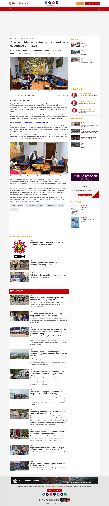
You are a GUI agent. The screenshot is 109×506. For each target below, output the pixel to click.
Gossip (54, 8)
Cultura (59, 8)
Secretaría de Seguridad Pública (34, 205)
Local (14, 8)
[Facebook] (46, 2)
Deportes (79, 8)
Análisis (42, 8)
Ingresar (80, 3)
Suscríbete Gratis (85, 195)
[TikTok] (57, 2)
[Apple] (61, 494)
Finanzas (36, 8)
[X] (49, 2)
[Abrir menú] (10, 9)
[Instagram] (53, 2)
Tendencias (66, 8)
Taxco (13, 205)
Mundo (31, 8)
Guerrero (14, 209)
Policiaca (20, 8)
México (26, 8)
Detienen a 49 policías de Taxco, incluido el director (33, 122)
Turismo (73, 8)
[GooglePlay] (65, 494)
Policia (61, 205)
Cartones (48, 8)
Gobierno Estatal (51, 205)
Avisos (85, 8)
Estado (20, 205)
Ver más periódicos (92, 3)
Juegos (90, 8)
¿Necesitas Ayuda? (54, 490)
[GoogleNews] (58, 494)
